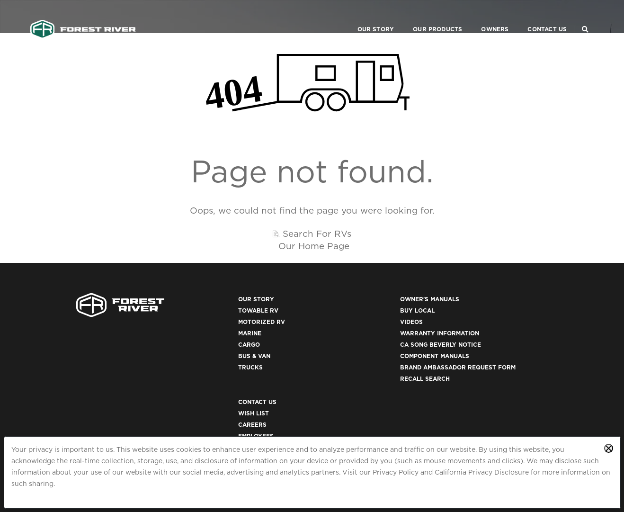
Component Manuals (353, 357)
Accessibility (480, 391)
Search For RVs (317, 233)
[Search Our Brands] (584, 17)
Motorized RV (204, 323)
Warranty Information (358, 334)
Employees (475, 334)
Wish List (473, 311)
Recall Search (344, 380)
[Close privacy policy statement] (608, 448)
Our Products (425, 17)
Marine (192, 334)
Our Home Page (313, 246)
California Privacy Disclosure (482, 472)
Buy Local (336, 311)
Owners (482, 17)
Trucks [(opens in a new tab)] (193, 368)
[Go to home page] (83, 17)
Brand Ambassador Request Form (377, 368)
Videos (330, 323)
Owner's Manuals (348, 300)
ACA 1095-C (475, 425)
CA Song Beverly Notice (359, 345)
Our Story (363, 17)
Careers (472, 323)
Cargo (192, 345)
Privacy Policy (396, 472)
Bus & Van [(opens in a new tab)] (197, 357)
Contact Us (534, 17)
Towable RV (201, 311)
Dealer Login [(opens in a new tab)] (480, 345)
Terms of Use (480, 380)
